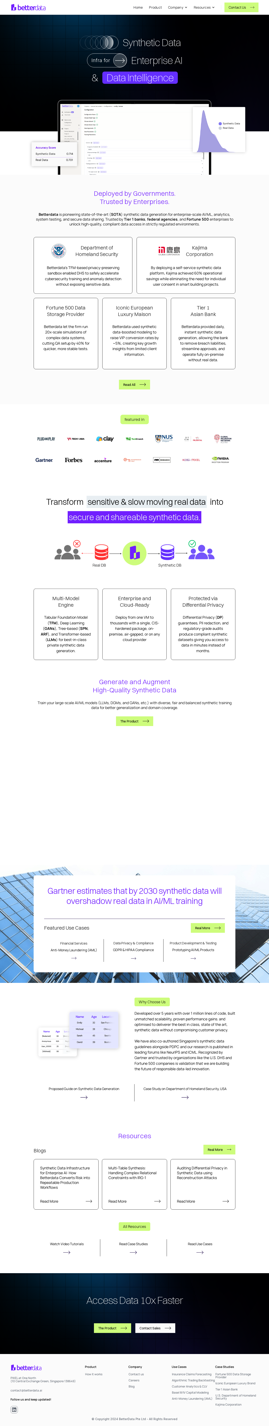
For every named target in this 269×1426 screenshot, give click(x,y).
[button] (178, 7)
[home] (28, 7)
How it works (93, 1374)
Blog (131, 1386)
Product (155, 7)
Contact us (136, 1374)
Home (138, 7)
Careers (134, 1380)
